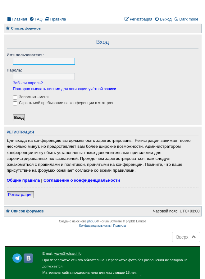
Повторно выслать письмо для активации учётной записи (64, 89)
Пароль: (15, 70)
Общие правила (23, 180)
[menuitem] (17, 19)
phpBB (92, 221)
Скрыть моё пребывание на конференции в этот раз (63, 103)
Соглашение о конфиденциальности (81, 180)
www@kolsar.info (67, 253)
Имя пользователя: (25, 55)
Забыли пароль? (28, 83)
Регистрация (20, 194)
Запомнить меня (31, 97)
